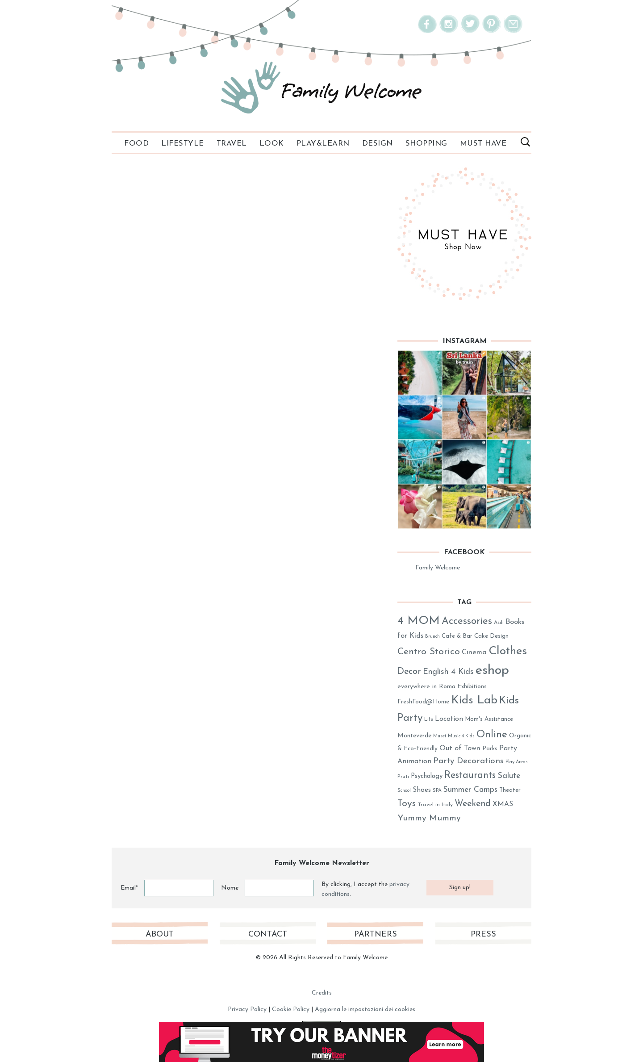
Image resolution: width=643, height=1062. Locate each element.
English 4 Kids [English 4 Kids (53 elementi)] (448, 672)
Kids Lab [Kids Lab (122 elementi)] (474, 700)
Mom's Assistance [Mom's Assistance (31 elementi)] (489, 719)
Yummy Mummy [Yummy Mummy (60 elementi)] (429, 818)
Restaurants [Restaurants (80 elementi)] (470, 775)
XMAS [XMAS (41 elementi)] (503, 804)
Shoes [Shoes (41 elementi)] (422, 790)
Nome (229, 888)
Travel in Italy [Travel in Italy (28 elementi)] (435, 804)
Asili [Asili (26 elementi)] (499, 622)
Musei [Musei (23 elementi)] (439, 736)
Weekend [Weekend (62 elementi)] (473, 803)
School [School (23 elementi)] (404, 790)
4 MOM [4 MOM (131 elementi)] (418, 621)
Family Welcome (437, 567)
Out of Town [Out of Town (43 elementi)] (459, 748)
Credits (322, 993)
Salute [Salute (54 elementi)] (509, 776)
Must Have (483, 143)
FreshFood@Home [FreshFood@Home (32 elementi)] (423, 702)
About (160, 934)
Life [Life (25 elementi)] (428, 719)
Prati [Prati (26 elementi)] (403, 776)
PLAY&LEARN (323, 143)
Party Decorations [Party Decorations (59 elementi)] (468, 761)
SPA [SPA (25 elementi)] (437, 790)
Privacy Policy (247, 1009)
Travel (232, 143)
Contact (267, 934)
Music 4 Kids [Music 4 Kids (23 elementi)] (461, 736)
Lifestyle (182, 143)
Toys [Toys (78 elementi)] (406, 803)
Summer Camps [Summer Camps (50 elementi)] (470, 790)
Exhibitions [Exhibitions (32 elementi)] (472, 687)
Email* (129, 888)
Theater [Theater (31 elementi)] (510, 790)
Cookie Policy (290, 1009)
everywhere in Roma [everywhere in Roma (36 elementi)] (426, 686)
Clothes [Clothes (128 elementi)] (508, 651)
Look (271, 143)
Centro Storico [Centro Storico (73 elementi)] (428, 651)
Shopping (426, 143)
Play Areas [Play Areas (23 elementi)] (516, 762)
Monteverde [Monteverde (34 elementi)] (414, 735)
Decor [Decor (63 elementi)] (409, 671)
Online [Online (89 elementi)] (491, 735)
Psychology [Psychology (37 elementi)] (427, 776)
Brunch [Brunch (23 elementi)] (432, 636)
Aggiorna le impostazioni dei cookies (365, 1009)
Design (377, 143)
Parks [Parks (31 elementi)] (489, 749)
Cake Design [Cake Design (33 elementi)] (491, 636)
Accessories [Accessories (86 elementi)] (467, 621)
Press (483, 934)
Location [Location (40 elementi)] (449, 719)
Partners (375, 934)
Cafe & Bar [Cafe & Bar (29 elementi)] (457, 636)
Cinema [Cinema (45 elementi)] (474, 652)
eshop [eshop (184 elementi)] (492, 670)
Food (136, 143)
